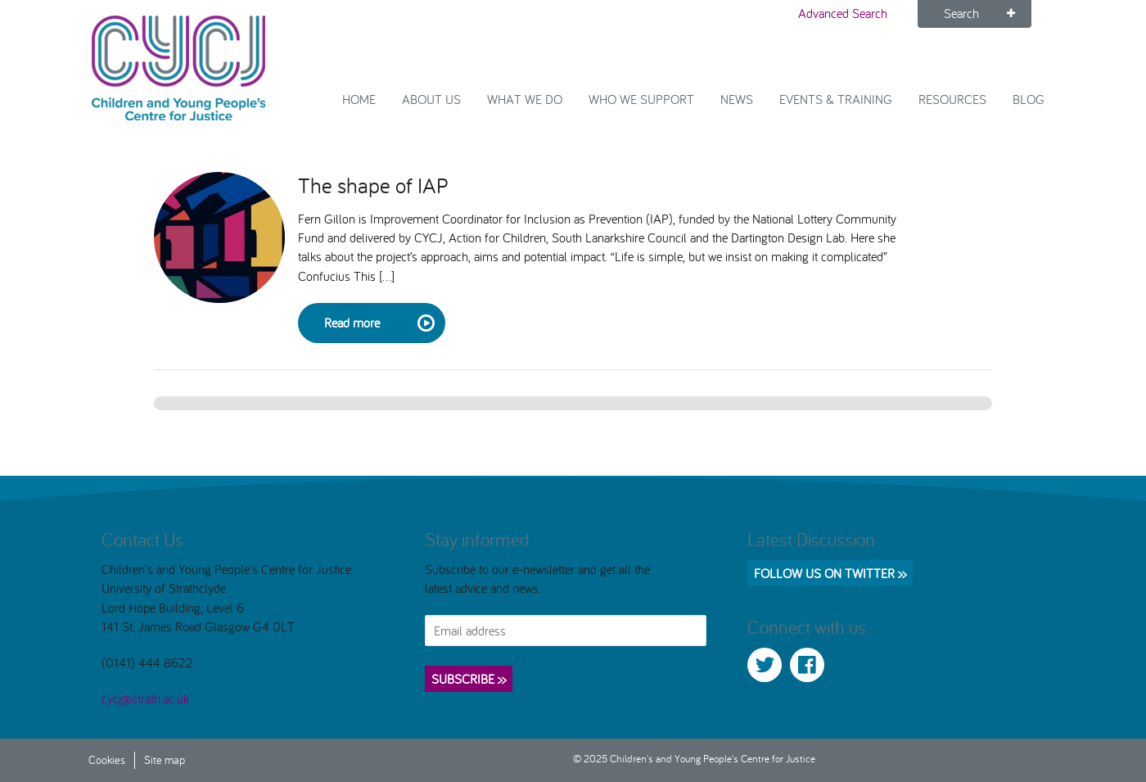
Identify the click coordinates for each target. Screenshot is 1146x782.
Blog (1028, 99)
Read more (378, 323)
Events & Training (835, 99)
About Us (431, 99)
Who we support (641, 99)
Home (359, 99)
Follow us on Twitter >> (830, 573)
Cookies (106, 759)
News (736, 99)
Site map (164, 759)
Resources (952, 99)
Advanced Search (842, 13)
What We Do (524, 99)
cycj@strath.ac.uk (145, 698)
